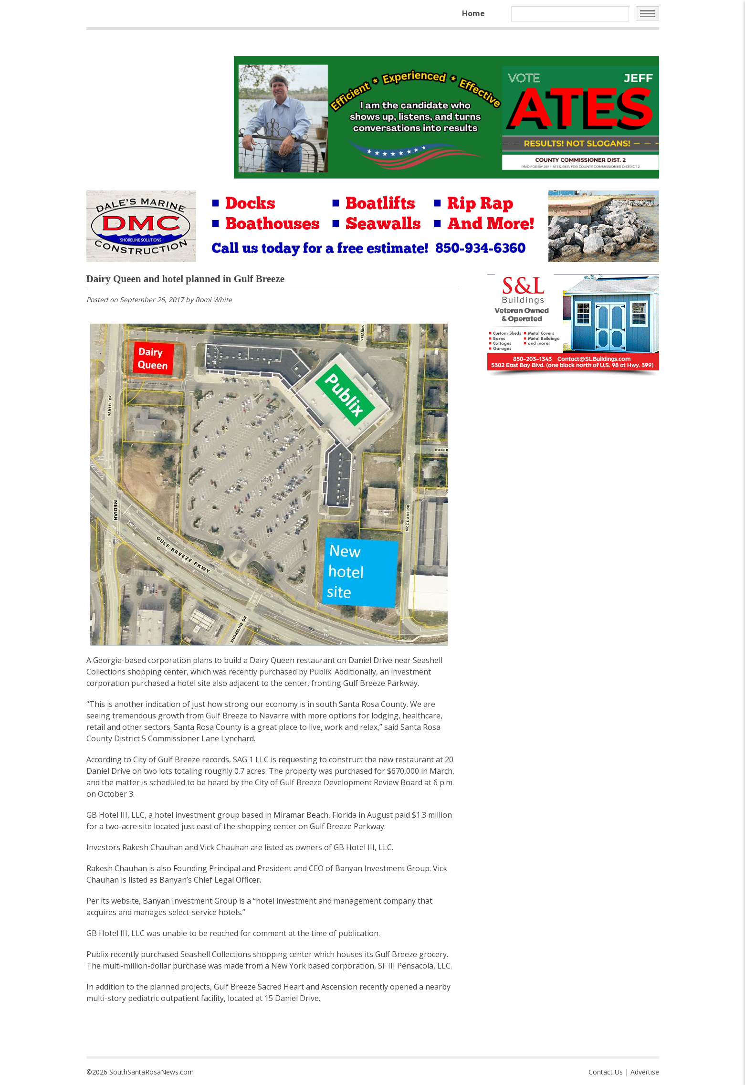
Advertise (644, 1071)
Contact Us (605, 1071)
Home (473, 13)
